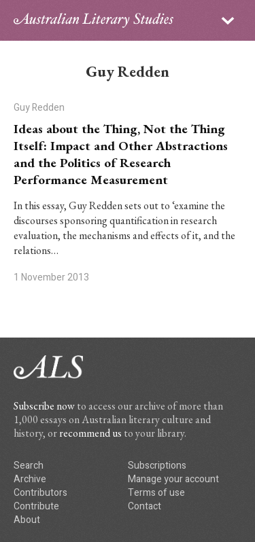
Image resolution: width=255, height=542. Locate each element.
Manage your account (173, 479)
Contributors (40, 493)
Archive (30, 479)
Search (29, 465)
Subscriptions (157, 465)
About (27, 520)
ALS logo (93, 20)
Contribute (36, 506)
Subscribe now (44, 406)
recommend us (90, 433)
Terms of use (156, 493)
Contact (144, 506)
